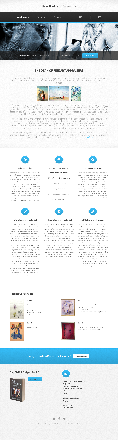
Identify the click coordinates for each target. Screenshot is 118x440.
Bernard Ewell (59, 5)
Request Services (90, 55)
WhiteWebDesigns (76, 424)
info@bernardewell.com (71, 398)
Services (41, 17)
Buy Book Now (34, 379)
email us (89, 137)
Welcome (23, 17)
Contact (59, 17)
